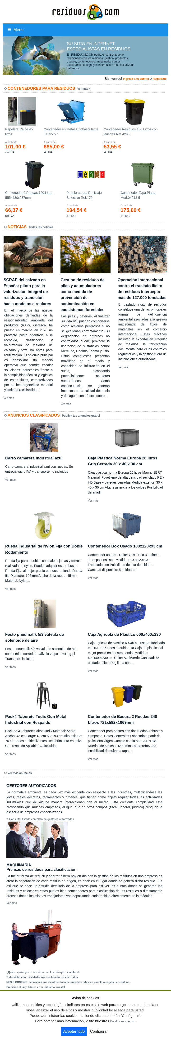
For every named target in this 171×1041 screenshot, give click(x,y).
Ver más (9, 398)
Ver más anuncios (20, 773)
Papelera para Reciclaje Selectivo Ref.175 (84, 195)
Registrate (159, 78)
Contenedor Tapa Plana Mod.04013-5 (137, 195)
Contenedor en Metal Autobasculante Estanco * (71, 131)
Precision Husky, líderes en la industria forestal (35, 987)
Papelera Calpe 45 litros (19, 131)
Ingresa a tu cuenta (136, 78)
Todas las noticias (41, 227)
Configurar (99, 1031)
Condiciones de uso (122, 1021)
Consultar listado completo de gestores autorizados (41, 819)
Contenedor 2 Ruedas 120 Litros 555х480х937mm (29, 195)
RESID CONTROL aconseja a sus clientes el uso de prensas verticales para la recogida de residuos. (68, 982)
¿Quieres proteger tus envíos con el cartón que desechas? (42, 972)
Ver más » (84, 88)
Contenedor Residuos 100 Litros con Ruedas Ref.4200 (130, 131)
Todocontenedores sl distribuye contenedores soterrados (42, 977)
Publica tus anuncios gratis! (81, 415)
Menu (15, 29)
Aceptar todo (74, 1031)
